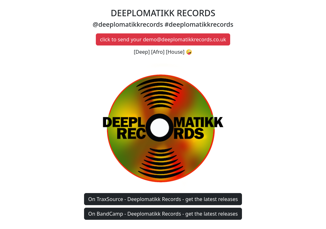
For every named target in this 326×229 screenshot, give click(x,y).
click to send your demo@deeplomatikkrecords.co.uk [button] (163, 39)
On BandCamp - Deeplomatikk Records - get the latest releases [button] (163, 213)
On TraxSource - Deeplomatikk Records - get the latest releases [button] (163, 199)
